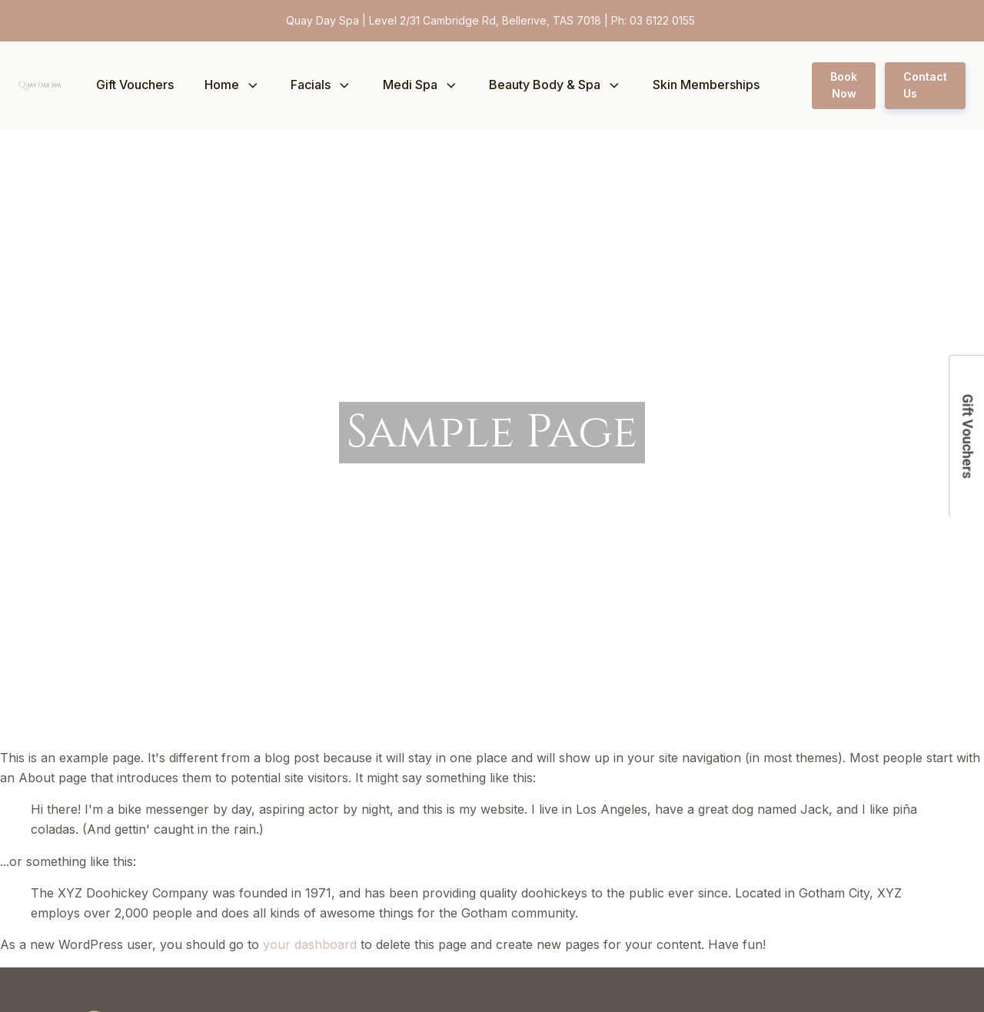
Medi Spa (421, 85)
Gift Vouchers (135, 84)
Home (232, 85)
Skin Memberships (706, 84)
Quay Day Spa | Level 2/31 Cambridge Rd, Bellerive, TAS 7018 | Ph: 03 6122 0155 (492, 20)
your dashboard (310, 944)
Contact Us (925, 85)
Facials (321, 85)
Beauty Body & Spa (555, 85)
